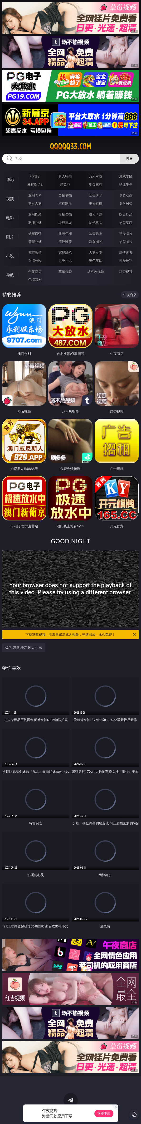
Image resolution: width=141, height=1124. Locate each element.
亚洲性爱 (35, 214)
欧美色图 (95, 233)
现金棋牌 (95, 184)
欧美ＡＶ (95, 195)
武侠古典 (125, 252)
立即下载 (104, 1113)
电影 (10, 217)
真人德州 (65, 176)
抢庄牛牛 (125, 184)
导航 (10, 274)
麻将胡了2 (35, 184)
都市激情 (35, 252)
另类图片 (125, 241)
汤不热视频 (95, 271)
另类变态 (125, 222)
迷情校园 (35, 260)
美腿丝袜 (35, 241)
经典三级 (65, 222)
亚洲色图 (65, 233)
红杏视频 (125, 271)
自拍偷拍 (65, 195)
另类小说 (65, 260)
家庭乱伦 (65, 252)
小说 (10, 255)
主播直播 (95, 203)
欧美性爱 (125, 214)
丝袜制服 (65, 203)
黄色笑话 (95, 260)
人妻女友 (95, 252)
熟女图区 (95, 241)
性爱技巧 (125, 260)
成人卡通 (95, 214)
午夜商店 (35, 271)
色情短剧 (35, 279)
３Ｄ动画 (125, 195)
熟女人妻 (35, 203)
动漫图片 (125, 233)
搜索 (129, 158)
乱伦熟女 (95, 222)
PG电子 (34, 176)
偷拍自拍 (65, 214)
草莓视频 (65, 271)
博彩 (10, 179)
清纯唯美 (65, 241)
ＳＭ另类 (125, 203)
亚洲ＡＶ (35, 195)
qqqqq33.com (70, 146)
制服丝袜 (35, 222)
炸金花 (65, 184)
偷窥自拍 (35, 233)
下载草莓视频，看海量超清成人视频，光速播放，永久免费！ (80, 634)
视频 (10, 198)
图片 (10, 236)
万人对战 (95, 176)
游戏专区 (125, 176)
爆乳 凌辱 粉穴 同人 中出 (23, 647)
